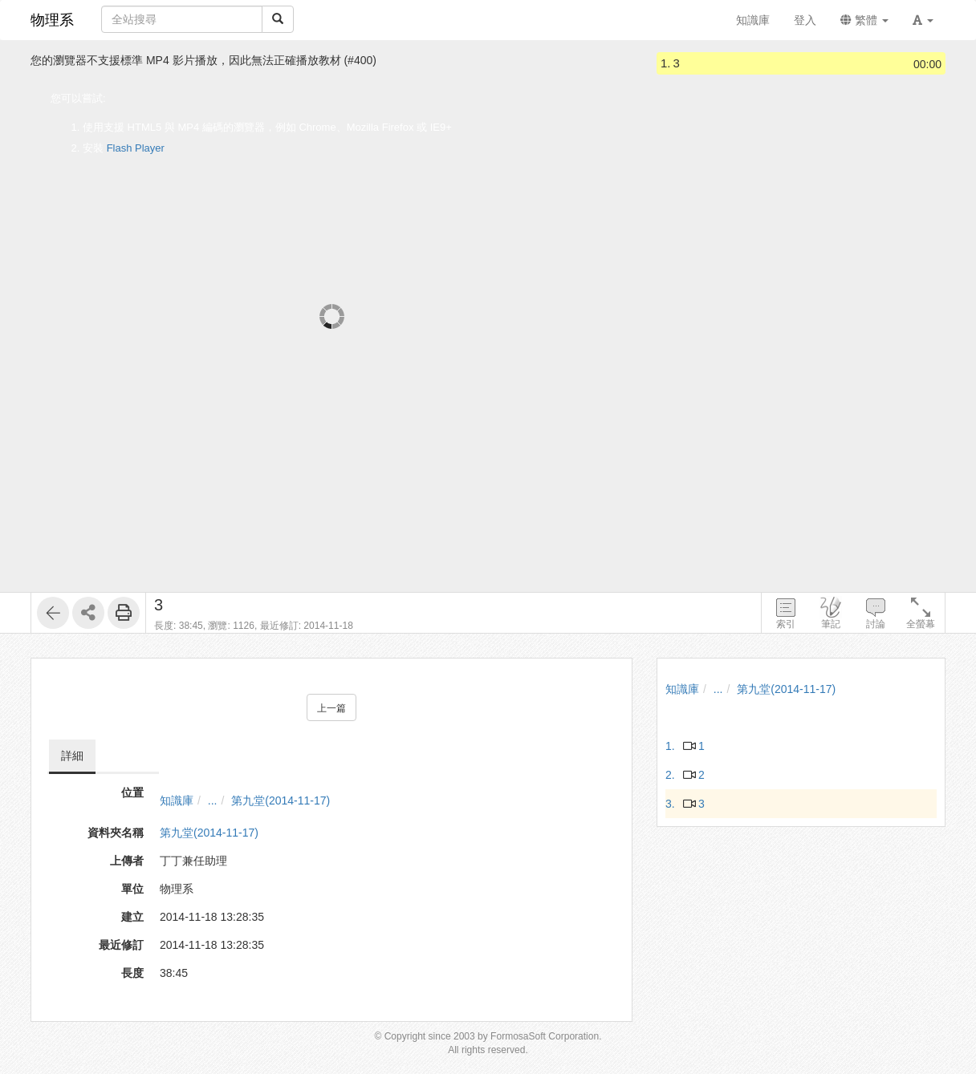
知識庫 (176, 800)
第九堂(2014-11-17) (280, 800)
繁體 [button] (864, 20)
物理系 (52, 20)
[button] (923, 20)
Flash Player (136, 148)
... (213, 800)
